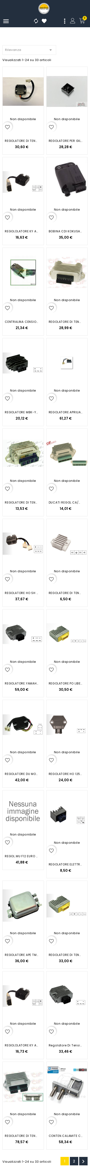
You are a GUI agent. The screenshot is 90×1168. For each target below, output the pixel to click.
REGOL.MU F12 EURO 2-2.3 (22, 856)
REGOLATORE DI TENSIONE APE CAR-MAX (22, 1136)
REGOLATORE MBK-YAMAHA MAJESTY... (22, 412)
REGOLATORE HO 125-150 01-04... (66, 774)
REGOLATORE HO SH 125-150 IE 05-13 (22, 593)
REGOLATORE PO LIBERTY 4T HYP (66, 683)
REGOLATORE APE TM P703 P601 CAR (22, 955)
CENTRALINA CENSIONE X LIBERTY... (22, 322)
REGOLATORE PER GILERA (66, 141)
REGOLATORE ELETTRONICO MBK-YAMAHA (66, 864)
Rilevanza (29, 49)
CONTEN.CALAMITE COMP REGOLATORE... (66, 1136)
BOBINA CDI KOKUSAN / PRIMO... (66, 231)
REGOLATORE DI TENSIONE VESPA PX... (22, 502)
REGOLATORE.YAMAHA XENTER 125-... (22, 683)
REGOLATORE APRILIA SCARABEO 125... (66, 412)
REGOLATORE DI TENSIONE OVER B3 (22, 141)
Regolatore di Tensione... (66, 1045)
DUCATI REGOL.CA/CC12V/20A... (66, 502)
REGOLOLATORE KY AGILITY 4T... (22, 231)
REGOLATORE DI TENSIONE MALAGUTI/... (66, 593)
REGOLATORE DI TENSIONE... (66, 955)
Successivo (83, 1161)
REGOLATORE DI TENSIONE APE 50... (66, 322)
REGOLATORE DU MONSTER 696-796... (22, 774)
